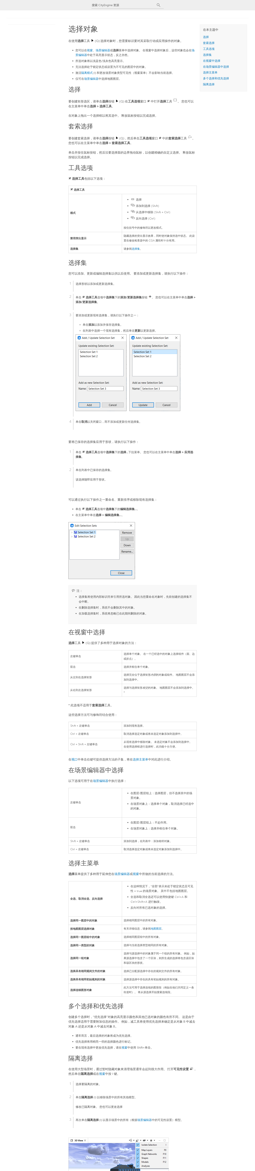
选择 (206, 37)
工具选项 (209, 49)
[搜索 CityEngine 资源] (124, 5)
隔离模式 (87, 73)
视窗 (90, 50)
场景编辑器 (103, 50)
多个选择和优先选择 (216, 78)
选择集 (136, 249)
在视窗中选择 (211, 60)
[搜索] (159, 5)
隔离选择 (209, 84)
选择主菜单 (140, 759)
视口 (74, 759)
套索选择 (209, 43)
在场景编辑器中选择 (216, 66)
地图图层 (156, 928)
